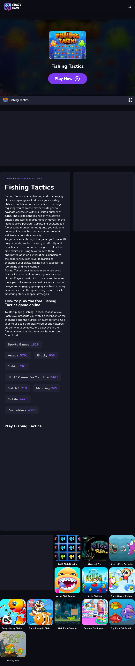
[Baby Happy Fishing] (122, 582)
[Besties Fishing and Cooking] (95, 614)
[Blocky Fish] (13, 646)
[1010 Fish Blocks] (67, 550)
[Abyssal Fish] (95, 550)
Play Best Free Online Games (12, 6)
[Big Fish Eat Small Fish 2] (122, 614)
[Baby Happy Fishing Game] (13, 614)
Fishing (17, 366)
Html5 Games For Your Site (33, 377)
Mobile (17, 399)
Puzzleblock (22, 410)
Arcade (38, 178)
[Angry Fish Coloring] (122, 550)
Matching (46, 388)
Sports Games (23, 178)
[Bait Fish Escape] (67, 614)
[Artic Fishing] (95, 582)
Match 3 (17, 388)
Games (8, 178)
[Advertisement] (67, 138)
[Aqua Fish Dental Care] (67, 582)
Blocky (46, 355)
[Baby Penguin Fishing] (40, 614)
